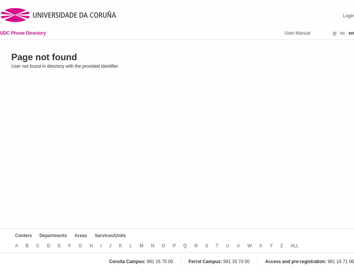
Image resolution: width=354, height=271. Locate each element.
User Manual (297, 33)
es (342, 33)
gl (334, 33)
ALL (295, 245)
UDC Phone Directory (23, 33)
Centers (23, 235)
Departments (53, 235)
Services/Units (110, 235)
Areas (81, 235)
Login (348, 15)
